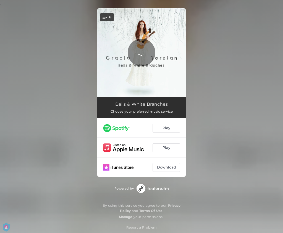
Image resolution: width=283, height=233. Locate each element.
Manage (125, 217)
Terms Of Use (151, 211)
